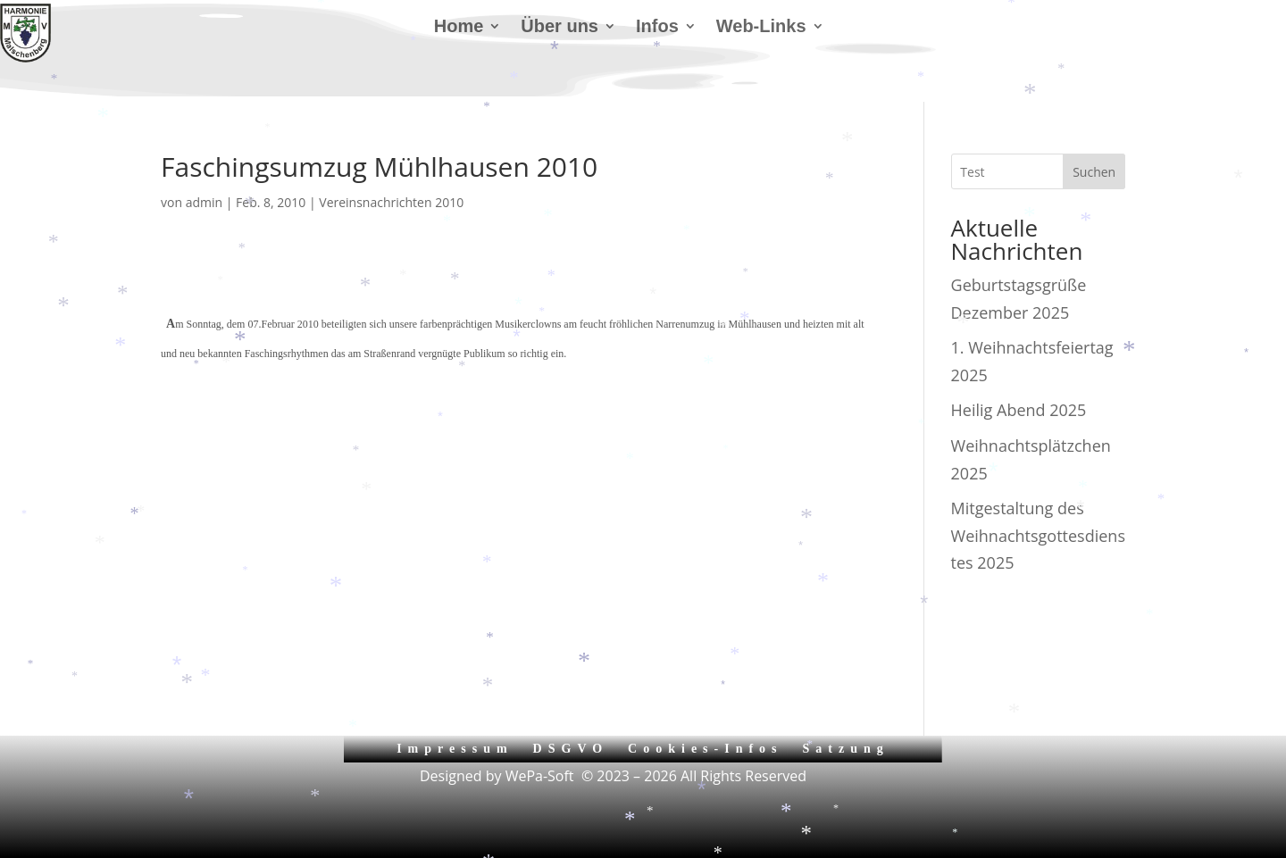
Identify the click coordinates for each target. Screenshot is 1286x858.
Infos (657, 28)
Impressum (455, 748)
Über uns (559, 28)
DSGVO (571, 748)
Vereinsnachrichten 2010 (391, 202)
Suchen (1094, 171)
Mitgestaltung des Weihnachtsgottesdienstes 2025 (1038, 535)
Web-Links (761, 28)
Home (459, 28)
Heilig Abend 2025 (1019, 410)
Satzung (846, 748)
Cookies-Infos (705, 748)
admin (204, 202)
